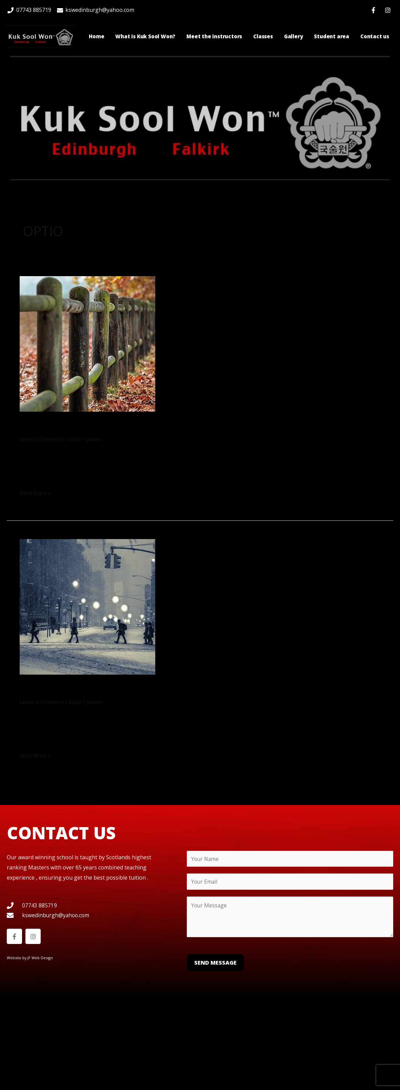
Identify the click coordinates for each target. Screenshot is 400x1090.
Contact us (374, 36)
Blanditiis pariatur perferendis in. (113, 689)
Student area (331, 36)
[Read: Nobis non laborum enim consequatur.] (87, 343)
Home (96, 36)
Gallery (293, 36)
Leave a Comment (42, 439)
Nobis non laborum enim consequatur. (128, 426)
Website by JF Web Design (30, 957)
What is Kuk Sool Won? (145, 36)
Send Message (215, 962)
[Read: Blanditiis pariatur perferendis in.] (87, 606)
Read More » (36, 492)
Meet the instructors (214, 36)
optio (76, 439)
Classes (263, 36)
